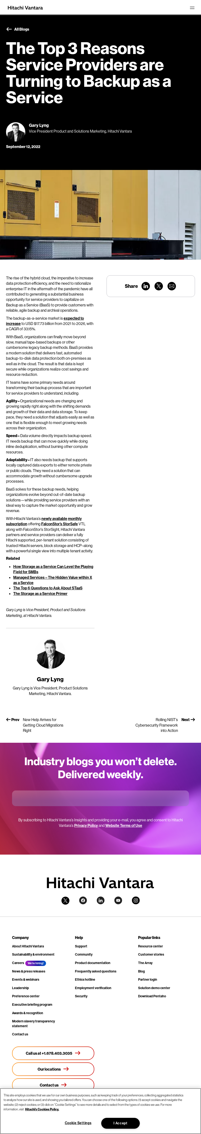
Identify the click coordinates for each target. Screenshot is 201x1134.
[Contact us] (53, 1085)
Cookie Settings (78, 1123)
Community (84, 954)
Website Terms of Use (123, 825)
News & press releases (28, 971)
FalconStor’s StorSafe (59, 523)
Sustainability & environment (33, 954)
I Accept (120, 1123)
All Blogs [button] (17, 29)
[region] (100, 1111)
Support (81, 946)
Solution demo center (154, 988)
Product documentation (92, 963)
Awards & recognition (27, 1013)
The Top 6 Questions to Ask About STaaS (47, 588)
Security (81, 996)
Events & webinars (25, 979)
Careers (18, 963)
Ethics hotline (85, 979)
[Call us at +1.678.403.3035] (53, 1053)
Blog (141, 971)
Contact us (20, 1034)
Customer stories (151, 954)
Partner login (147, 979)
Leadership (20, 988)
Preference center (26, 996)
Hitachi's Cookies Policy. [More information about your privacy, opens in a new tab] (42, 1109)
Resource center (150, 946)
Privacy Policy (86, 825)
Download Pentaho (152, 996)
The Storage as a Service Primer (40, 593)
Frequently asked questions (95, 971)
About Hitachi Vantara (28, 946)
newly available (54, 518)
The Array (145, 963)
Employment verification (93, 988)
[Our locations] (53, 1069)
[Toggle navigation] (192, 8)
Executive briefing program (32, 1004)
